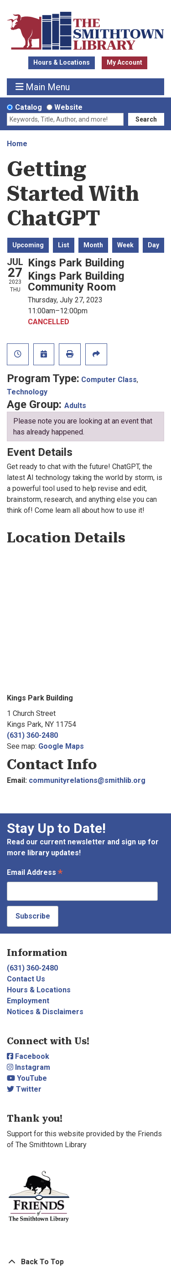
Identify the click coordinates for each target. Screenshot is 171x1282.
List (63, 245)
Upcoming (28, 245)
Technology (27, 392)
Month (93, 245)
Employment (28, 1000)
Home (17, 143)
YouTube (27, 1078)
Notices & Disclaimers (45, 1011)
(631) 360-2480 (32, 735)
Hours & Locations (61, 62)
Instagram (28, 1067)
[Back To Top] (85, 1262)
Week (125, 245)
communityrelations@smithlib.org (87, 780)
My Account (124, 62)
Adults (75, 405)
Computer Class (109, 379)
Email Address (34, 873)
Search (146, 119)
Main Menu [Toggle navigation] (43, 86)
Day (153, 245)
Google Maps (61, 746)
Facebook (28, 1056)
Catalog (28, 107)
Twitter (24, 1089)
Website (68, 107)
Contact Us (26, 979)
